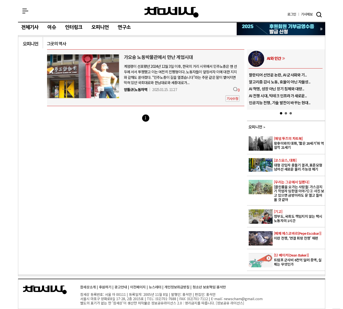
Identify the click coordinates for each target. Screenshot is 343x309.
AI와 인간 (274, 58)
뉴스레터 (155, 286)
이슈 (51, 27)
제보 (307, 14)
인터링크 (74, 27)
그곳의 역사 (56, 43)
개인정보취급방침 (176, 286)
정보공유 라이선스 (230, 302)
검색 (319, 14)
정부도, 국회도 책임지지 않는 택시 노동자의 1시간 (299, 216)
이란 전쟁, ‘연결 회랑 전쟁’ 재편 (299, 235)
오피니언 (100, 27)
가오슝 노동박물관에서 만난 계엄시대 (158, 57)
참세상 (171, 12)
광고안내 (120, 286)
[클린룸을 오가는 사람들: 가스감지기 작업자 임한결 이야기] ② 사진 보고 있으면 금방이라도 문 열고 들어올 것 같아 (299, 191)
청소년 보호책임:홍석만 (209, 286)
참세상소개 (88, 286)
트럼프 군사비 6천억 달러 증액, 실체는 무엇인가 (299, 259)
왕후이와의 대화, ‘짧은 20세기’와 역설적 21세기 (299, 143)
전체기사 (30, 27)
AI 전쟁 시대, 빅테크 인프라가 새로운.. (278, 95)
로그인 (291, 14)
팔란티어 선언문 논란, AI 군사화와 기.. (278, 75)
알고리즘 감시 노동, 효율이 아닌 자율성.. (279, 82)
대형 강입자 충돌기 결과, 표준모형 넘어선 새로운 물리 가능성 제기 (299, 165)
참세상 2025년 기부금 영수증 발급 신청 (281, 29)
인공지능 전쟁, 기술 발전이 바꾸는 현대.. (279, 102)
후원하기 (105, 286)
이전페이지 (138, 286)
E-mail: (217, 298)
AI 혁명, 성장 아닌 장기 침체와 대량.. (276, 89)
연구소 (124, 27)
